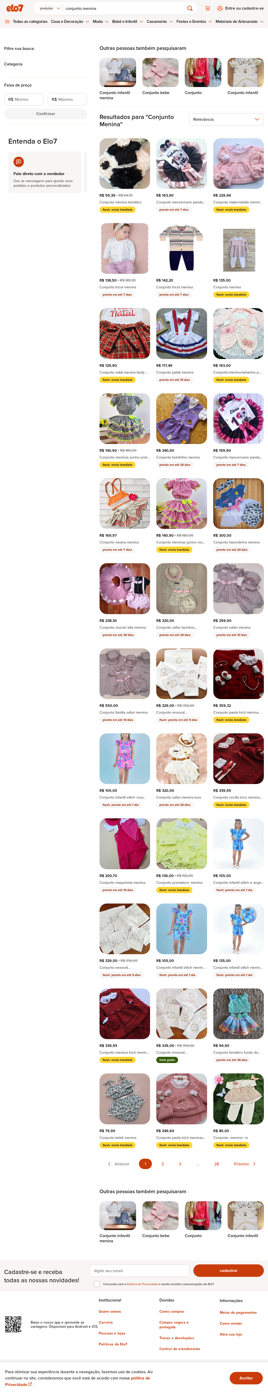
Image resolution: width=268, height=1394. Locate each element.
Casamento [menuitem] (160, 21)
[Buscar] (126, 8)
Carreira (106, 1322)
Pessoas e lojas (112, 1333)
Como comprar (172, 1311)
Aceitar (246, 1378)
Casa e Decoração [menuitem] (70, 21)
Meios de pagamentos (238, 1312)
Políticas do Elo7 (113, 1344)
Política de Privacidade (143, 1284)
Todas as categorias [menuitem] (30, 21)
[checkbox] (97, 1284)
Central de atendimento (179, 1348)
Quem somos (110, 1311)
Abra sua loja (231, 1334)
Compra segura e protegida (174, 1324)
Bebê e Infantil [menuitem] (127, 21)
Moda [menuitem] (101, 21)
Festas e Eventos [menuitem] (194, 21)
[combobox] (50, 8)
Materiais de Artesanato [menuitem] (240, 21)
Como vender (231, 1323)
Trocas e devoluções (176, 1338)
